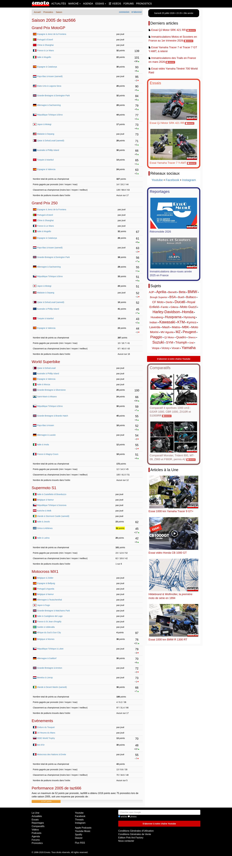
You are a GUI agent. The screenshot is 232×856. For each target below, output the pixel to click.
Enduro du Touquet (46, 727)
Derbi (169, 302)
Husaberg (157, 317)
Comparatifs (160, 368)
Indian (153, 322)
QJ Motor (169, 337)
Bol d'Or (41, 745)
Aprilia (161, 292)
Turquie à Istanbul (45, 160)
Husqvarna (173, 317)
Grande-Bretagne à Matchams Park (53, 610)
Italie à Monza (43, 384)
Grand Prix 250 (45, 203)
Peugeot (189, 332)
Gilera (174, 307)
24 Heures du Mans (46, 733)
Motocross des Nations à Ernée (51, 754)
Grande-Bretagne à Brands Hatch (52, 416)
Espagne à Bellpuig (46, 583)
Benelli (172, 292)
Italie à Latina (43, 538)
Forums (128, 3)
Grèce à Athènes (45, 528)
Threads (79, 819)
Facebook (172, 180)
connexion (124, 12)
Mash (166, 327)
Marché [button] (74, 3)
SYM (169, 342)
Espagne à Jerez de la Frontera (51, 34)
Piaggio (156, 337)
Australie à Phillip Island (48, 150)
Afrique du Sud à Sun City (49, 632)
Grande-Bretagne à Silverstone (51, 390)
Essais (155, 83)
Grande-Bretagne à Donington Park (53, 95)
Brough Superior (158, 297)
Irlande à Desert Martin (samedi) (52, 687)
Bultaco (191, 297)
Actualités (58, 3)
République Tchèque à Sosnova (51, 505)
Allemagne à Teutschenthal (49, 600)
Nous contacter (126, 841)
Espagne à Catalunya (47, 67)
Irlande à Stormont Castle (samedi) (53, 516)
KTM (181, 322)
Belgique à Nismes (45, 639)
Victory (165, 348)
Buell (181, 297)
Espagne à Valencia (46, 169)
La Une (35, 813)
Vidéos (35, 829)
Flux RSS (80, 843)
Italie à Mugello (44, 57)
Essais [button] (100, 3)
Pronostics (144, 3)
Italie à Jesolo (43, 521)
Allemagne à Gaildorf (46, 658)
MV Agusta (167, 332)
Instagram (189, 180)
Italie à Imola (43, 444)
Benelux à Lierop (45, 677)
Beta (182, 292)
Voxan (175, 348)
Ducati (180, 302)
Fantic (164, 307)
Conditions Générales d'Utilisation (136, 831)
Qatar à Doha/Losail (46, 368)
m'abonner (136, 12)
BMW (192, 292)
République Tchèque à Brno (50, 115)
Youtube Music (82, 831)
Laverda (154, 327)
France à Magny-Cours (47, 454)
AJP (151, 292)
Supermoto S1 (44, 488)
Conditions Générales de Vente (134, 834)
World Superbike (46, 361)
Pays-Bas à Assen (45, 425)
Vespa (155, 348)
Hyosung (189, 317)
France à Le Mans (45, 50)
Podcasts (36, 833)
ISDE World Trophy (46, 738)
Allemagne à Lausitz (46, 435)
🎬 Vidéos (114, 3)
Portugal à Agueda (45, 589)
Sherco (192, 337)
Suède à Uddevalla (46, 627)
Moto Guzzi (188, 307)
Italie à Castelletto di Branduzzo (51, 494)
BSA (172, 297)
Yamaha (189, 347)
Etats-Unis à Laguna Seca (49, 86)
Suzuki (158, 342)
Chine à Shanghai (45, 45)
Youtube (157, 180)
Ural (191, 342)
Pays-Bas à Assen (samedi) (50, 76)
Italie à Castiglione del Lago (50, 616)
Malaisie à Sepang (45, 134)
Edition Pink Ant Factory (130, 837)
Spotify (78, 834)
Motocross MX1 (45, 571)
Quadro (181, 337)
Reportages (160, 191)
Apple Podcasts (83, 827)
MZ (178, 332)
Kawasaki (167, 322)
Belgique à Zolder (45, 578)
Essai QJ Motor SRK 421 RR (168, 29)
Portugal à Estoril (45, 39)
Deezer (79, 838)
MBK (185, 327)
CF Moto (158, 302)
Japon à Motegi (44, 124)
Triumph (181, 342)
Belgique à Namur (45, 500)
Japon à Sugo (43, 605)
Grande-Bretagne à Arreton (49, 668)
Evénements (42, 721)
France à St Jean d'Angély (49, 621)
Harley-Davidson (166, 312)
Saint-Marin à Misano (47, 396)
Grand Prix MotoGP (48, 28)
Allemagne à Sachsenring (49, 105)
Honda (187, 312)
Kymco (191, 322)
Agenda (88, 3)
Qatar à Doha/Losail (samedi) (50, 140)
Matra (176, 327)
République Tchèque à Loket (50, 649)
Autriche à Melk (44, 510)
